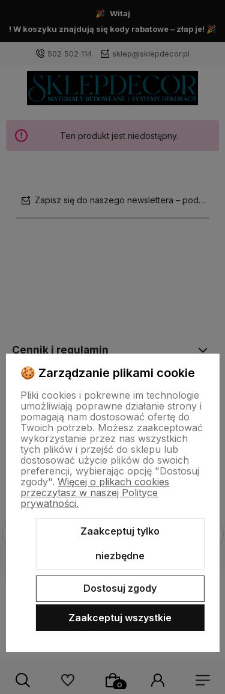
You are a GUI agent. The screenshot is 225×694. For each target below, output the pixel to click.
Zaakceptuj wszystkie (120, 618)
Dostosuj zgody (120, 588)
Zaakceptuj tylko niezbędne (120, 543)
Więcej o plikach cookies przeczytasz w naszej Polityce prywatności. (94, 492)
